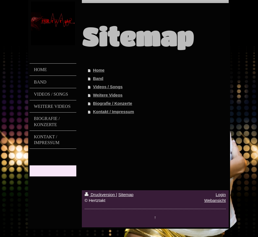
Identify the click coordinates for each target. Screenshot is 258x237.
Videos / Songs (108, 86)
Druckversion (100, 194)
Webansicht (215, 200)
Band (98, 78)
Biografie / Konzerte (112, 103)
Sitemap (126, 194)
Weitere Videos (108, 95)
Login (221, 194)
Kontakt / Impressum (113, 111)
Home (99, 70)
